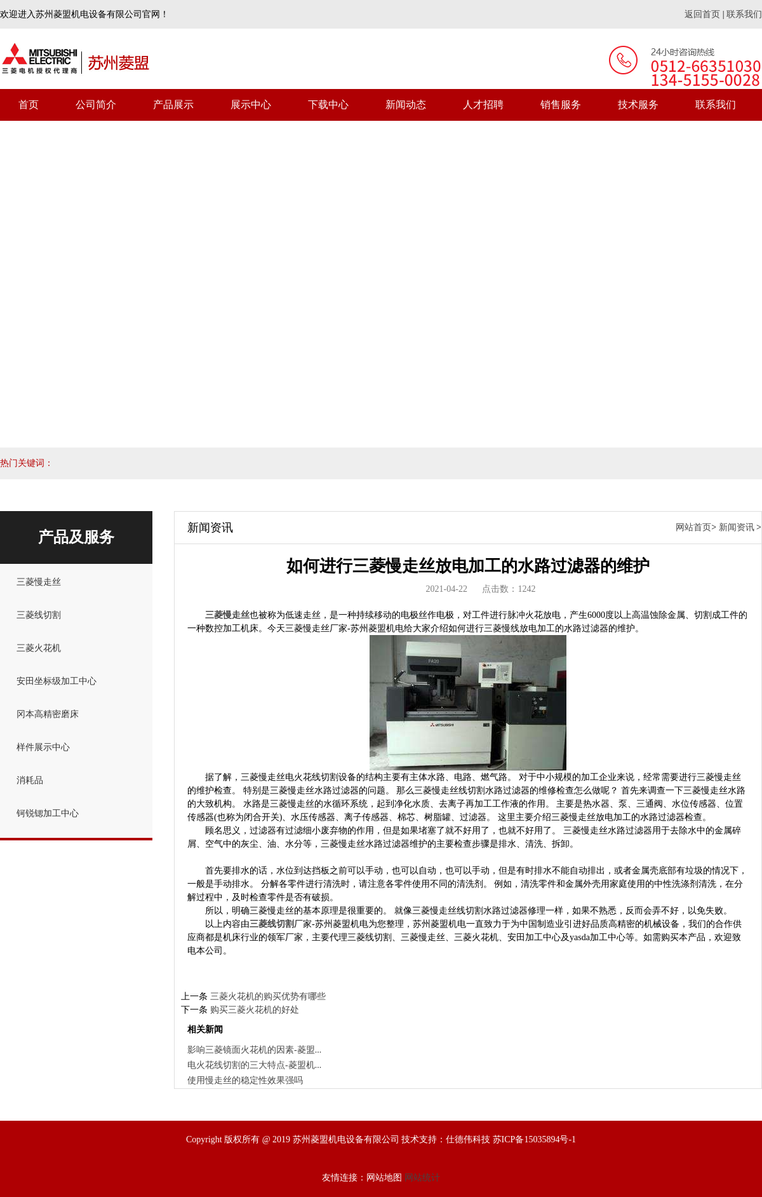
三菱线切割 (39, 615)
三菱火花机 (39, 648)
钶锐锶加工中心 (48, 813)
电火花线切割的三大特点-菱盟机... (254, 1065)
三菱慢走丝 (39, 582)
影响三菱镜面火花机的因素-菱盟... (254, 1050)
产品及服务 (76, 537)
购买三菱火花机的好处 (254, 1010)
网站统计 (422, 1177)
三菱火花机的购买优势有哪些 (268, 996)
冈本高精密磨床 (48, 714)
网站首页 (693, 527)
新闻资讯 (736, 527)
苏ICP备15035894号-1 (534, 1139)
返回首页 (702, 14)
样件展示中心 (43, 747)
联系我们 (744, 14)
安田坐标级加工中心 (57, 681)
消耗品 (30, 780)
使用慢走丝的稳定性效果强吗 (245, 1080)
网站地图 (384, 1177)
